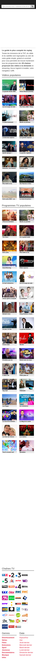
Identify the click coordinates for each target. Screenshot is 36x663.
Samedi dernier (25, 655)
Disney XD (11, 621)
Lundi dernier (24, 650)
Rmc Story (25, 592)
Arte (18, 580)
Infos (4, 657)
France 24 (18, 609)
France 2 (11, 575)
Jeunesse (6, 650)
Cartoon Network (5, 621)
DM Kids (18, 621)
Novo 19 (5, 603)
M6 (11, 580)
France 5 (5, 580)
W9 (25, 580)
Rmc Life (5, 598)
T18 (25, 598)
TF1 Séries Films (5, 592)
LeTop (25, 621)
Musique (5, 655)
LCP (5, 626)
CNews (18, 603)
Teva (11, 598)
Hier (21, 640)
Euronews (11, 609)
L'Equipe (11, 615)
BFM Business (5, 609)
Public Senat (11, 626)
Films (4, 643)
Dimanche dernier (26, 652)
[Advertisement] (18, 28)
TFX (11, 586)
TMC (5, 586)
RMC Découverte (18, 592)
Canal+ (25, 575)
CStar (25, 586)
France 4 (18, 586)
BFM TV (25, 603)
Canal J (25, 615)
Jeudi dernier (24, 643)
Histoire (18, 626)
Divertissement (8, 638)
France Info (11, 603)
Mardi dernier (24, 647)
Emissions (6, 645)
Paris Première (18, 598)
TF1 (5, 575)
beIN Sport (25, 609)
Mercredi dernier (25, 645)
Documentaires (8, 652)
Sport (4, 647)
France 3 (18, 575)
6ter (11, 592)
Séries (4, 640)
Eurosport (5, 615)
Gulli (18, 615)
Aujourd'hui (23, 638)
